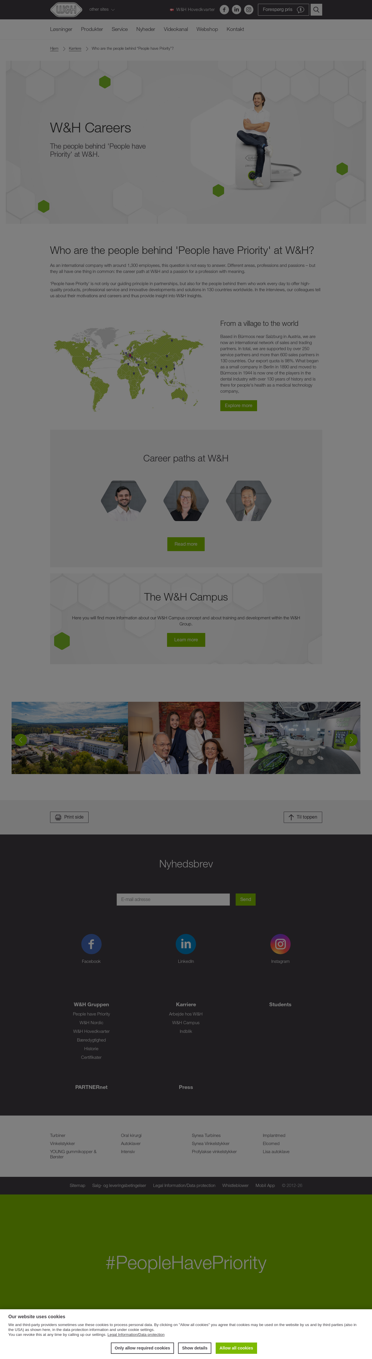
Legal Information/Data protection (135, 1334)
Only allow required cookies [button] (142, 1348)
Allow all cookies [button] (236, 1348)
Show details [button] (195, 1348)
